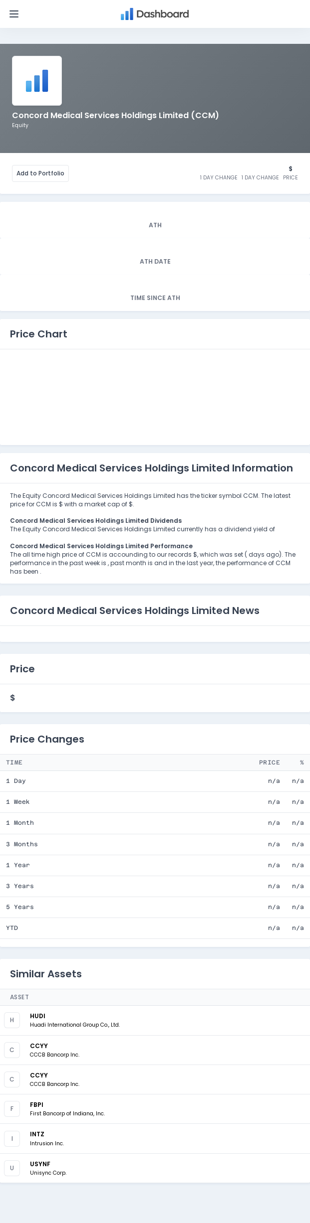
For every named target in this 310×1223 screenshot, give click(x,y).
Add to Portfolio (40, 173)
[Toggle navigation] (14, 14)
